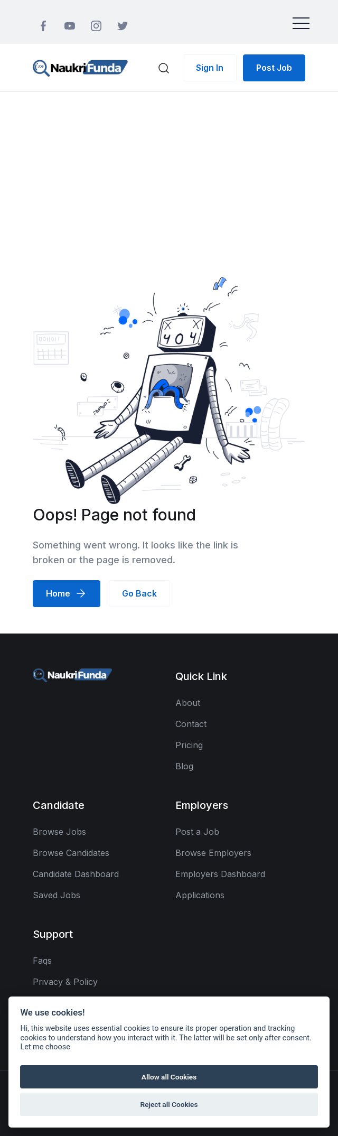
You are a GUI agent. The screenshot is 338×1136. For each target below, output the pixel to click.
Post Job (274, 67)
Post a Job (197, 831)
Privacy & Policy (65, 981)
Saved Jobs (56, 895)
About (187, 702)
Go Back (139, 593)
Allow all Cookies (169, 1077)
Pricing (189, 745)
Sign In (209, 67)
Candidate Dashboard (76, 874)
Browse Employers (213, 853)
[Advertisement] (169, 171)
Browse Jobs (59, 831)
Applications (199, 895)
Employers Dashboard (220, 874)
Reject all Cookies (169, 1104)
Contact (190, 724)
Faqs (42, 960)
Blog (184, 766)
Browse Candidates (71, 853)
